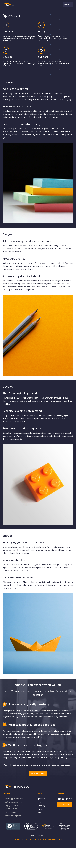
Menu (68, 4)
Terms (33, 836)
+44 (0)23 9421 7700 (64, 799)
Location (40, 809)
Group (39, 813)
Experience (41, 799)
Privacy (40, 836)
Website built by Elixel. (55, 839)
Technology (41, 806)
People (39, 802)
